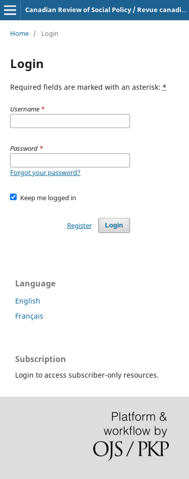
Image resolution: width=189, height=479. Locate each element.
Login (114, 225)
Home (19, 33)
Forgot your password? (45, 172)
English (27, 301)
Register (79, 225)
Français (29, 316)
